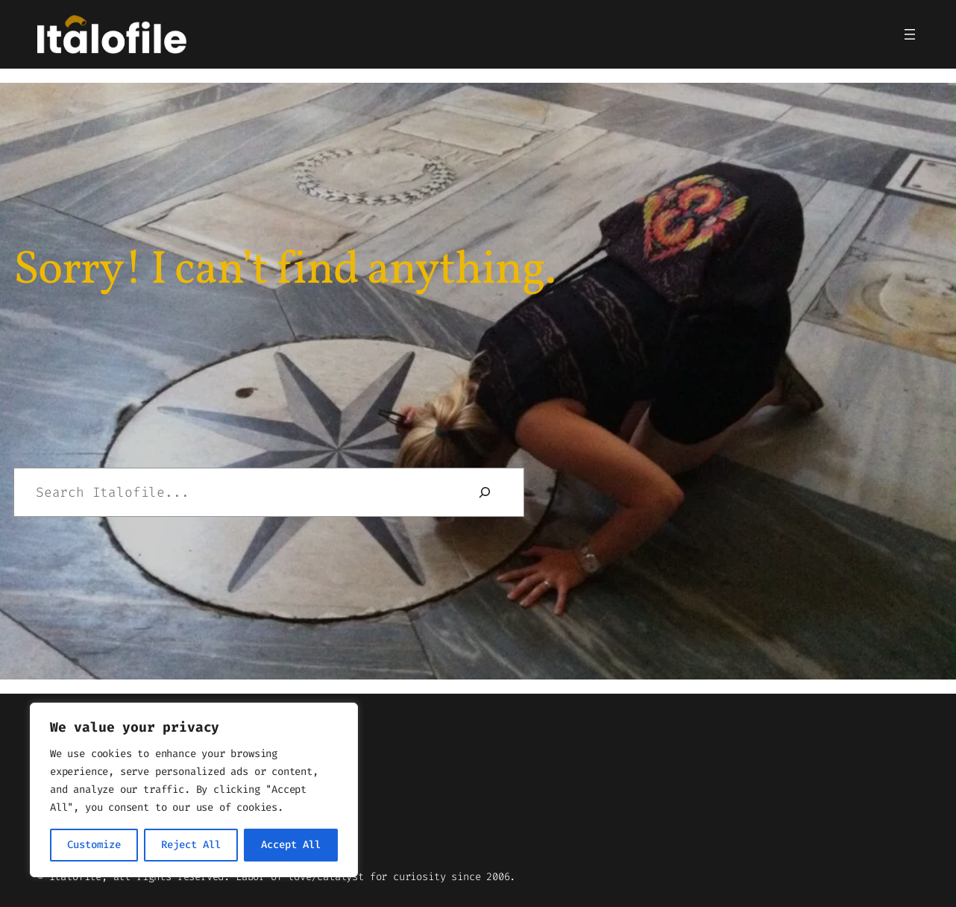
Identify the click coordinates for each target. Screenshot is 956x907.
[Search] (485, 492)
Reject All (191, 845)
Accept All (291, 845)
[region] (194, 790)
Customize (94, 845)
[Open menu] (910, 34)
